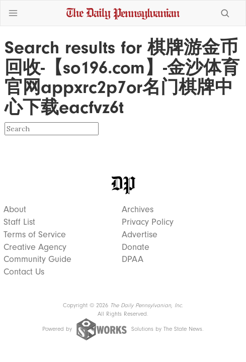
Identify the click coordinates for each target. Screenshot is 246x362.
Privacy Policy (148, 222)
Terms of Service (35, 235)
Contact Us (24, 272)
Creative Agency (35, 247)
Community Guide (37, 259)
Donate (135, 247)
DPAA (132, 259)
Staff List (19, 222)
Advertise (139, 235)
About (15, 210)
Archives (137, 210)
